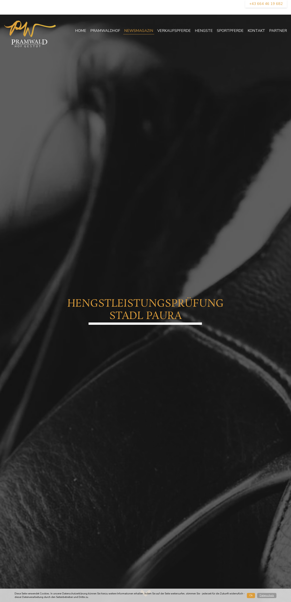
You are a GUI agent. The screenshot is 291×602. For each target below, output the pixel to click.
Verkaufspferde (174, 30)
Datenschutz (267, 595)
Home (80, 30)
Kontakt (256, 30)
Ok (251, 595)
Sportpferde (230, 30)
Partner (278, 30)
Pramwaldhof (105, 30)
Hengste (204, 30)
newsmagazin (138, 30)
